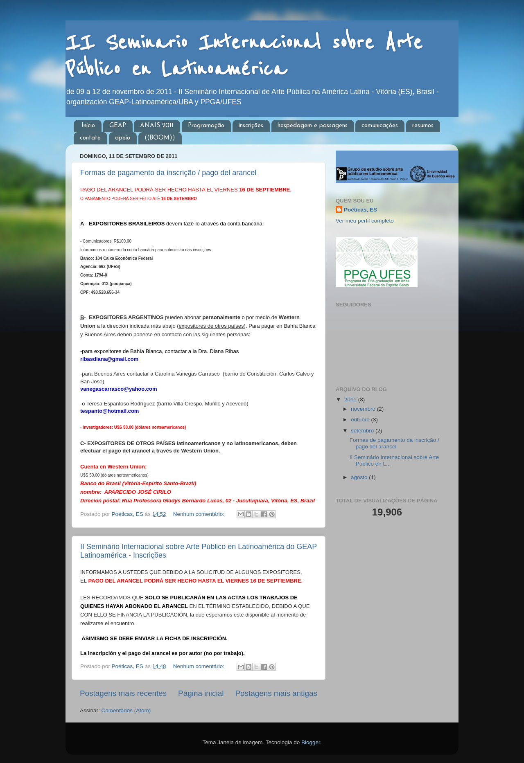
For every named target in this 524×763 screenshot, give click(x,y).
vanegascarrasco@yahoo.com (118, 389)
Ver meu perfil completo (365, 221)
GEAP (117, 126)
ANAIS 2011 (157, 126)
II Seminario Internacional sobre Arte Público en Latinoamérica (244, 56)
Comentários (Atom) (126, 710)
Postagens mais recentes (123, 693)
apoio (122, 138)
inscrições (251, 126)
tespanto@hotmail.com (109, 411)
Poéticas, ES (360, 210)
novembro (364, 409)
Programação (206, 126)
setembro (363, 431)
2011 (351, 399)
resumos (423, 126)
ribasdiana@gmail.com (109, 359)
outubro (361, 419)
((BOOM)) (160, 138)
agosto (360, 477)
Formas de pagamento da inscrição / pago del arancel (168, 173)
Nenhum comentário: (199, 514)
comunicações (379, 126)
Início (88, 126)
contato (90, 138)
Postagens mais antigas (276, 693)
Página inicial (201, 693)
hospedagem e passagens (313, 126)
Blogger (310, 742)
